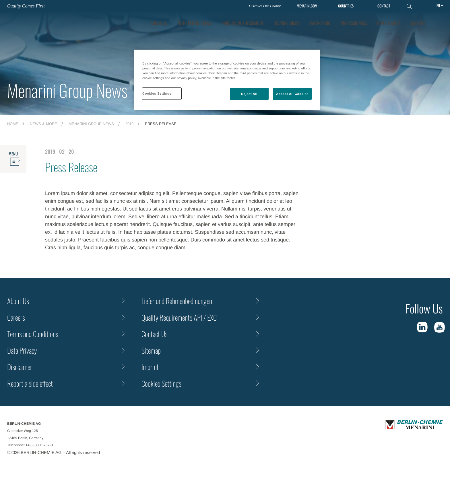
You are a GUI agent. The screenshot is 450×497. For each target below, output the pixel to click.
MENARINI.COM (307, 6)
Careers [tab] (418, 23)
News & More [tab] (388, 23)
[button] (439, 23)
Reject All (249, 93)
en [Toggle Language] (438, 5)
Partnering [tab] (320, 23)
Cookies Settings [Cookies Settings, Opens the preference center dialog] (156, 93)
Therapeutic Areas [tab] (194, 23)
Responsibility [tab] (287, 23)
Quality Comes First (26, 5)
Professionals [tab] (354, 23)
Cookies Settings (161, 383)
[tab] (242, 23)
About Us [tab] (158, 23)
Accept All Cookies (292, 93)
